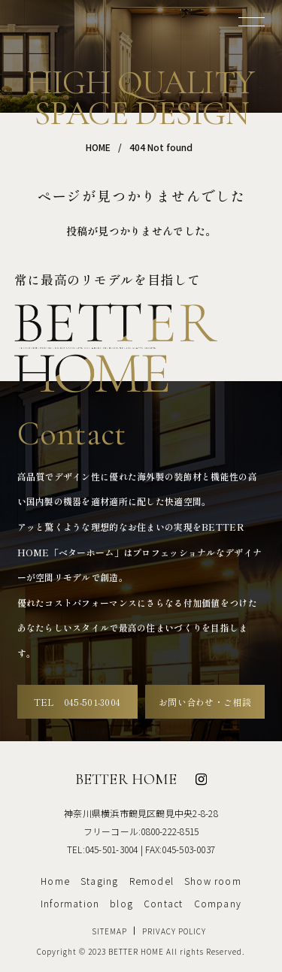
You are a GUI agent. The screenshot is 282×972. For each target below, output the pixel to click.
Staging (99, 880)
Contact (163, 903)
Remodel (151, 880)
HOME (98, 147)
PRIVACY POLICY (174, 931)
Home (55, 880)
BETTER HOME (126, 780)
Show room (212, 880)
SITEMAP (109, 931)
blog (121, 903)
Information (70, 903)
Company (217, 903)
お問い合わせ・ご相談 (205, 701)
